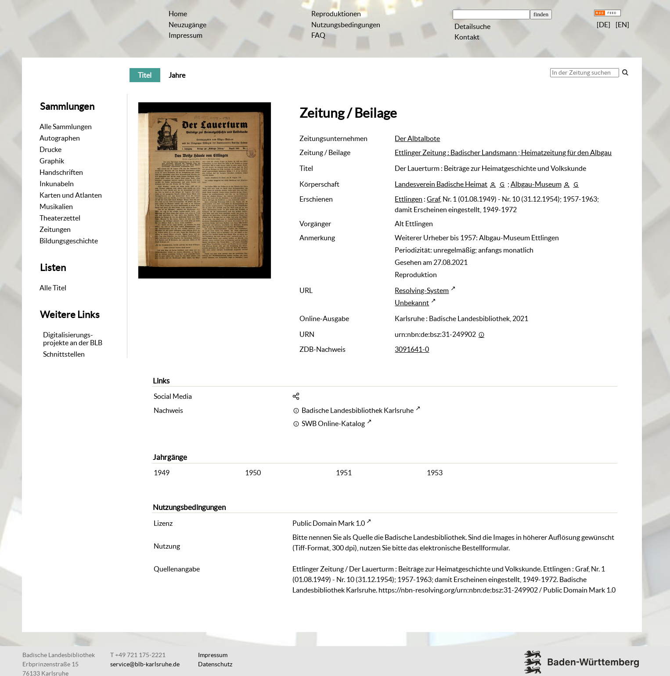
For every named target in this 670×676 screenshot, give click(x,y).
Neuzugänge (187, 25)
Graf (433, 199)
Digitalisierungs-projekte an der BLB (72, 339)
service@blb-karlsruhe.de (145, 664)
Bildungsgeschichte (69, 241)
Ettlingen (408, 199)
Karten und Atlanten (71, 195)
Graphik (52, 161)
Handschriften (61, 172)
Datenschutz (215, 664)
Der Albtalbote (417, 138)
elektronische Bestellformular (464, 548)
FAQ (318, 35)
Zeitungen (55, 229)
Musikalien (56, 206)
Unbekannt (412, 303)
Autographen (60, 138)
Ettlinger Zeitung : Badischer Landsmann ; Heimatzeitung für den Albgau (503, 152)
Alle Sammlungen (66, 126)
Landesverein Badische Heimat (441, 184)
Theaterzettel (60, 218)
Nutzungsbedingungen (345, 25)
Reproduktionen (336, 14)
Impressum (185, 35)
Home (178, 14)
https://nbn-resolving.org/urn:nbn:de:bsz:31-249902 (458, 590)
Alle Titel (53, 288)
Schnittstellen (64, 354)
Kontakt (466, 37)
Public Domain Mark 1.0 (328, 523)
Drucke (50, 149)
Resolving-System (422, 290)
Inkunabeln (57, 184)
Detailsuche (472, 26)
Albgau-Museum (536, 184)
